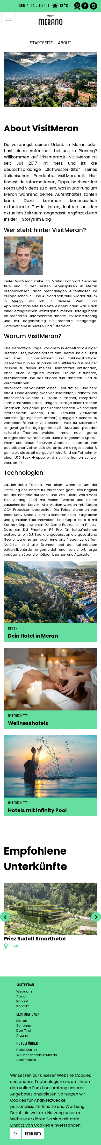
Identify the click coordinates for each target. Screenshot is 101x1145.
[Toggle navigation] (8, 18)
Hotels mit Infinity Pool (37, 810)
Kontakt (22, 1006)
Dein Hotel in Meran (33, 635)
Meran (17, 301)
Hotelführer (27, 1043)
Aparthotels (26, 1060)
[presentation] (5, 917)
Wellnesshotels (28, 723)
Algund (22, 1035)
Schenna (23, 1025)
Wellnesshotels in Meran (36, 1055)
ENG (42, 5)
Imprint (22, 1001)
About (21, 996)
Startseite (41, 42)
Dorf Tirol (23, 1030)
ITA (32, 5)
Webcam (24, 991)
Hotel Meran (26, 1050)
